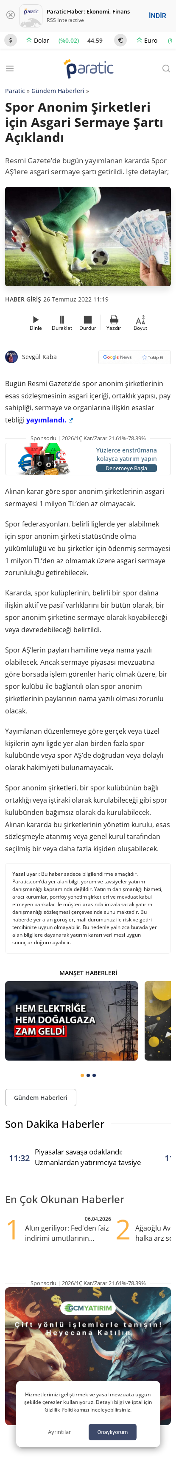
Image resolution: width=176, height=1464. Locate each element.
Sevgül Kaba (39, 357)
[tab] (82, 1075)
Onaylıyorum (112, 1432)
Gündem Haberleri (57, 91)
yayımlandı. (49, 420)
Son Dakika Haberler (54, 1124)
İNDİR (157, 16)
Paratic (15, 91)
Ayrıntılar (59, 1432)
